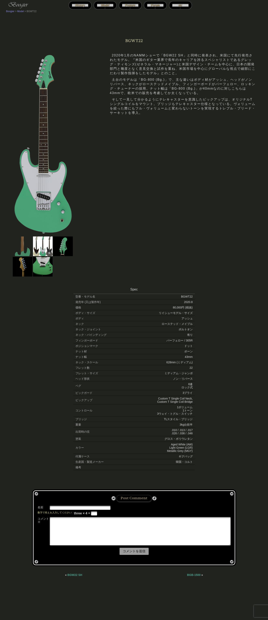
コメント (43, 520)
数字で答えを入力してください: (55, 512)
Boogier (18, 4)
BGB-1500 (194, 575)
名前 (40, 507)
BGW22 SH (74, 575)
